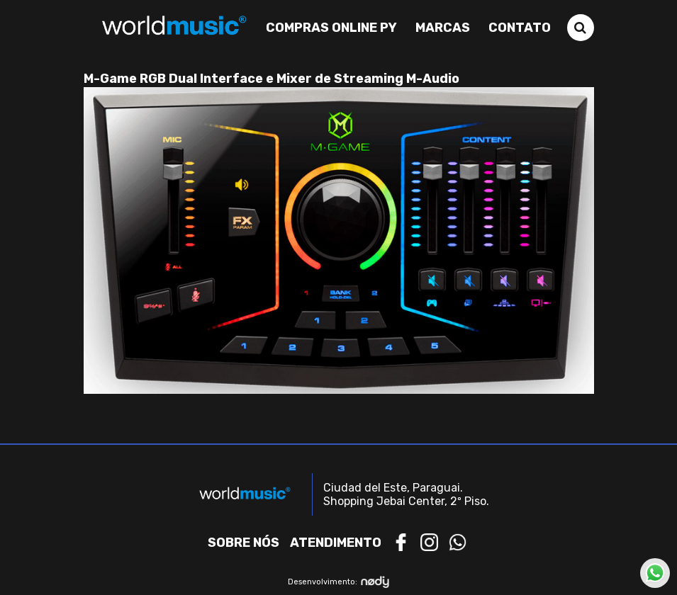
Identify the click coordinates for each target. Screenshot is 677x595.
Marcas (442, 27)
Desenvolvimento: (338, 582)
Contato (519, 27)
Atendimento (335, 542)
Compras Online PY (331, 27)
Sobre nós (243, 542)
